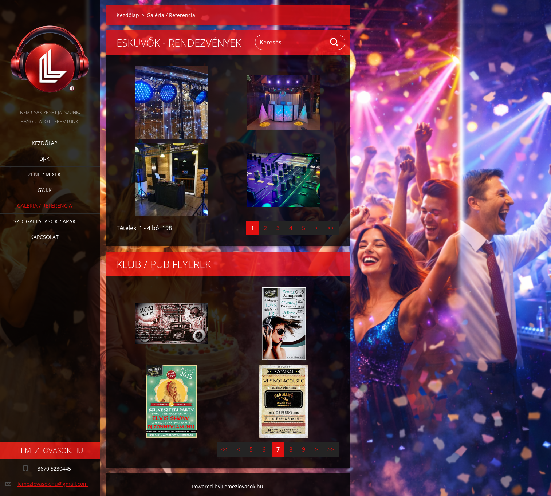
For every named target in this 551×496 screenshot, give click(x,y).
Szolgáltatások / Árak (44, 221)
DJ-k (44, 158)
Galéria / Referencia (44, 205)
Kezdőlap (44, 142)
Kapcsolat (44, 236)
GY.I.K (45, 189)
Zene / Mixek (44, 174)
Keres (334, 42)
